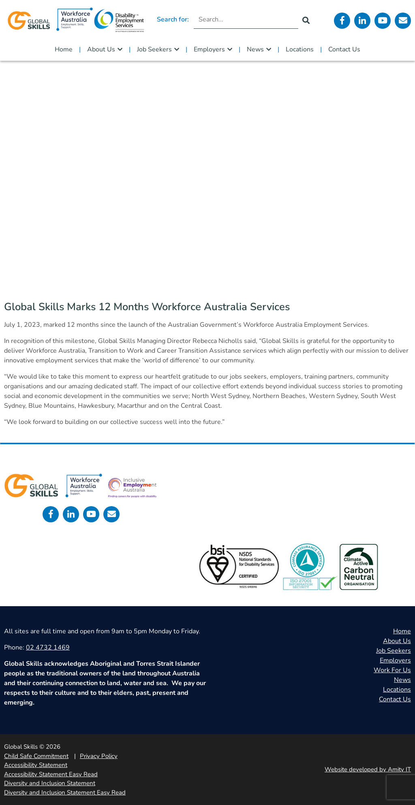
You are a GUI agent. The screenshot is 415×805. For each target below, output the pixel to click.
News (255, 49)
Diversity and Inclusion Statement (49, 783)
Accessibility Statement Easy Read (51, 774)
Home (64, 49)
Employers (209, 49)
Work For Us (392, 670)
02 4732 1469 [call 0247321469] (48, 647)
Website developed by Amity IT (368, 769)
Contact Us (344, 49)
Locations (300, 49)
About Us (101, 49)
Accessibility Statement (35, 765)
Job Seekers (154, 49)
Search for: (173, 19)
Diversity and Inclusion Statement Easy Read (65, 792)
